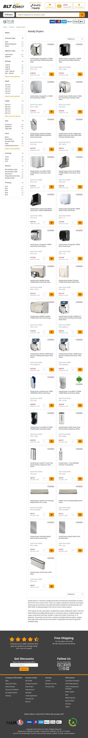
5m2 (6, 161)
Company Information (13, 678)
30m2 (7, 159)
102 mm (7, 85)
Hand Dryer (9, 54)
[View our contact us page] (50, 5)
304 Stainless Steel (11, 169)
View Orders (29, 687)
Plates (7, 46)
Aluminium (8, 174)
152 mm (7, 87)
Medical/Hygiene (10, 44)
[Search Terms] (47, 14)
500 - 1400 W (9, 73)
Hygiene (8, 57)
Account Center (31, 678)
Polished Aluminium (11, 146)
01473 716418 (35, 7)
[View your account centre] (79, 5)
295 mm (7, 113)
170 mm (7, 93)
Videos (67, 707)
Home (5, 27)
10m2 (7, 157)
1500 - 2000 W (9, 71)
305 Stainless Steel (11, 172)
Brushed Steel (9, 141)
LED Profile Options (71, 684)
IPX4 (6, 193)
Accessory (8, 124)
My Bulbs (28, 693)
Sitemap (8, 696)
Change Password (31, 684)
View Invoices (29, 690)
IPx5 (6, 195)
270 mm (7, 111)
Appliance (8, 126)
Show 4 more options (12, 149)
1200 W (7, 65)
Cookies (48, 681)
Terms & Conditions (11, 690)
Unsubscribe (29, 699)
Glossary (68, 704)
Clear (6, 143)
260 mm (7, 109)
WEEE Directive (70, 698)
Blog (6, 681)
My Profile (28, 681)
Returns (28, 702)
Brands (11, 27)
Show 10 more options (13, 116)
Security (48, 678)
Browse (9, 14)
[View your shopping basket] (64, 5)
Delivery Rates (10, 687)
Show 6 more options (12, 76)
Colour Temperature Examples (72, 688)
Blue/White (8, 139)
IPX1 (6, 188)
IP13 (6, 186)
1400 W (7, 67)
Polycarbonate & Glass (12, 176)
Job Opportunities (11, 693)
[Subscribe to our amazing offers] (24, 665)
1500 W (7, 69)
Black (7, 137)
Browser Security (51, 684)
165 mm (7, 91)
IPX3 (6, 191)
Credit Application (31, 696)
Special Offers (69, 701)
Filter (6, 42)
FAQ (66, 695)
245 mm (7, 107)
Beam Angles (69, 692)
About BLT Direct (11, 684)
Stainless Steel (10, 178)
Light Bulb (8, 129)
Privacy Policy (49, 687)
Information (69, 678)
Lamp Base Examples (72, 681)
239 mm (7, 105)
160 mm (7, 89)
